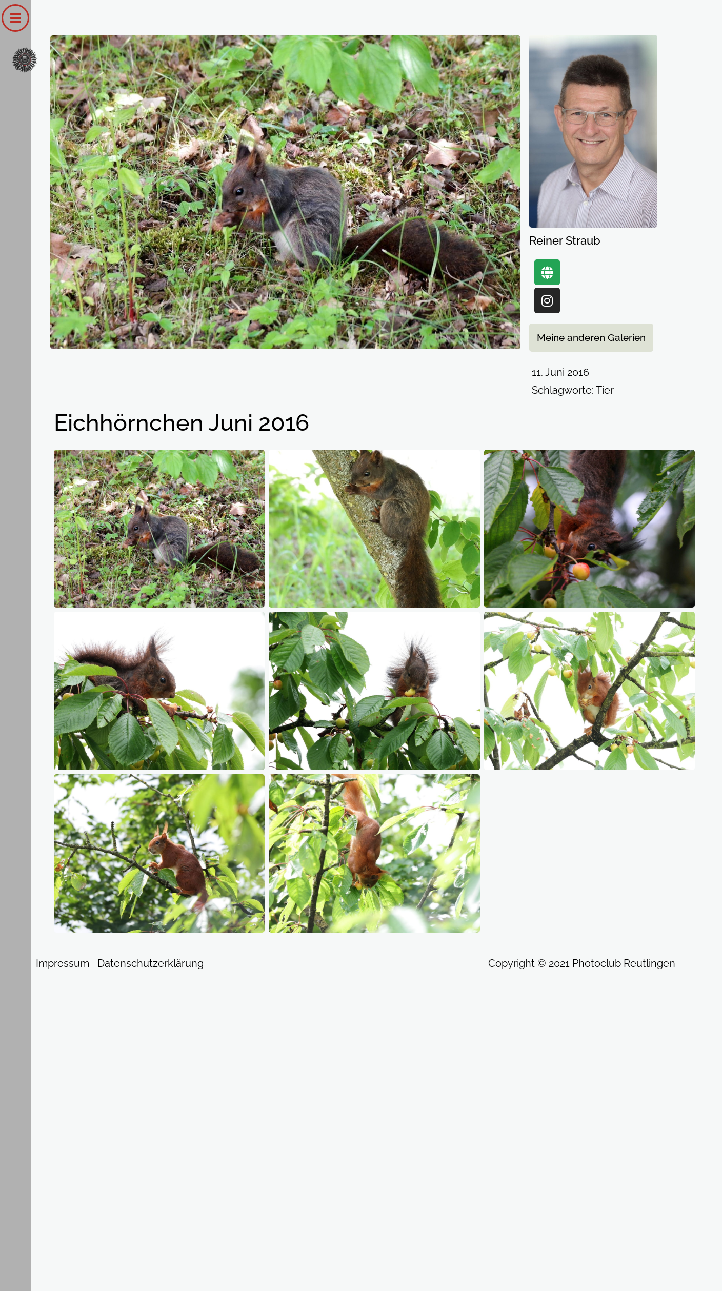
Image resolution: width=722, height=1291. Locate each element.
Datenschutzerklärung (150, 963)
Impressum (62, 963)
